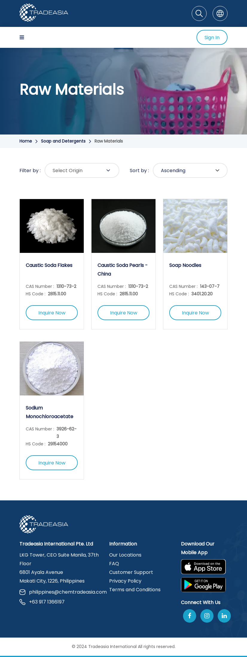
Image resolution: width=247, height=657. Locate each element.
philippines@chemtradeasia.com (60, 592)
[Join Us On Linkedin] (224, 616)
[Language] (220, 13)
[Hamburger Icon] (21, 37)
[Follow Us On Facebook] (189, 616)
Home (25, 141)
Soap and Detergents (63, 141)
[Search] (199, 13)
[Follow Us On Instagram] (207, 616)
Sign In (212, 37)
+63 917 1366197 (42, 601)
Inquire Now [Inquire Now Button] (51, 312)
